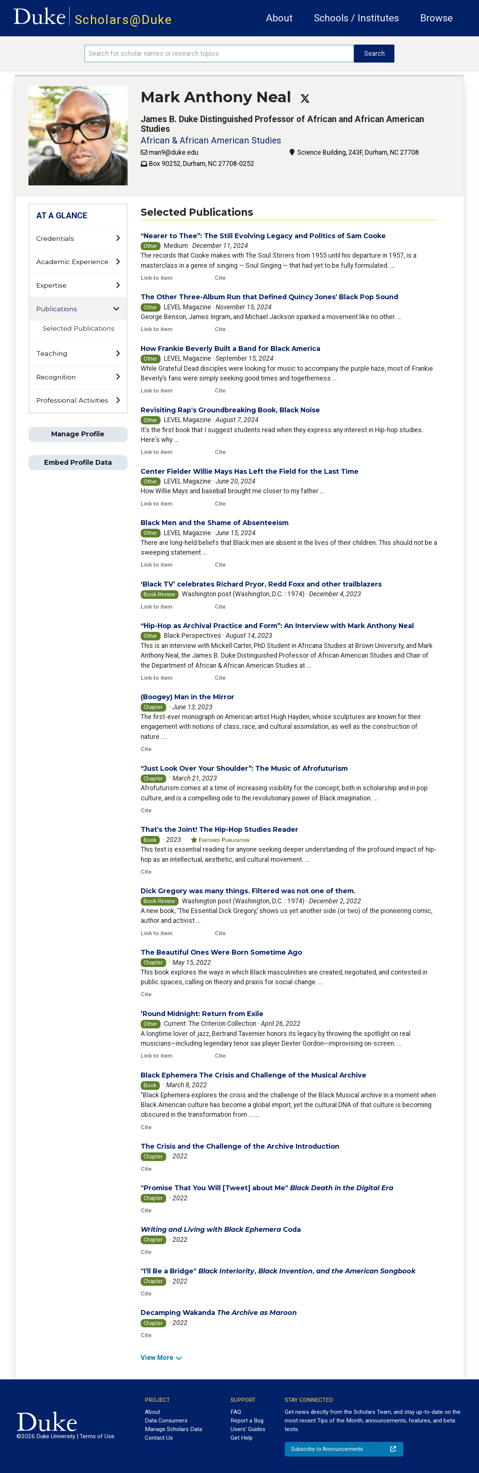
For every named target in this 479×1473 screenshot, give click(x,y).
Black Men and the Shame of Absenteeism (215, 523)
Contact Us (159, 1437)
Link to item (157, 278)
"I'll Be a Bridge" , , (278, 1271)
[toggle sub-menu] (118, 238)
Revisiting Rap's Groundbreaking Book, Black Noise (230, 410)
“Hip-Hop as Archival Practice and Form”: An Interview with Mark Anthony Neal (277, 626)
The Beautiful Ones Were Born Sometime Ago (221, 952)
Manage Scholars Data (173, 1429)
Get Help (242, 1437)
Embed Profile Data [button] (78, 462)
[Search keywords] (219, 53)
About (279, 18)
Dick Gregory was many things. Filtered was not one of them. (248, 891)
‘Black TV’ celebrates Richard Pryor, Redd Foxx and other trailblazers (261, 584)
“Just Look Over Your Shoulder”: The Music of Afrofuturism (244, 768)
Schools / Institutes (356, 18)
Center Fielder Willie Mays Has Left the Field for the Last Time (250, 471)
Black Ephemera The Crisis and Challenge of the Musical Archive (253, 1075)
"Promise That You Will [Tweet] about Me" (267, 1188)
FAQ (236, 1412)
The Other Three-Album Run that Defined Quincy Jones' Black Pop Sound (269, 297)
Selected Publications (79, 328)
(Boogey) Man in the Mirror (187, 697)
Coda (221, 1229)
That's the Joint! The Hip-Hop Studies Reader (219, 829)
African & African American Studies (211, 141)
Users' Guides (248, 1429)
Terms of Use (97, 1436)
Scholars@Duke (123, 19)
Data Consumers (166, 1420)
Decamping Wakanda (219, 1312)
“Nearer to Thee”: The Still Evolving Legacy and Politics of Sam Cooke (263, 236)
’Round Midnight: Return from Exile (202, 1014)
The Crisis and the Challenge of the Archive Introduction (240, 1146)
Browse (436, 18)
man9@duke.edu (173, 152)
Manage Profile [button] (77, 434)
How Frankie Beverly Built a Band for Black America (230, 348)
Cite (220, 278)
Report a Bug (247, 1420)
